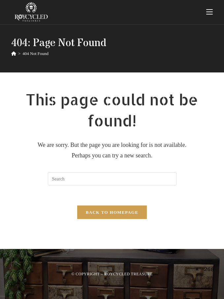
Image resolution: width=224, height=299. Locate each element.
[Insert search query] (112, 178)
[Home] (13, 53)
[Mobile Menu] (209, 12)
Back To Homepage (112, 212)
